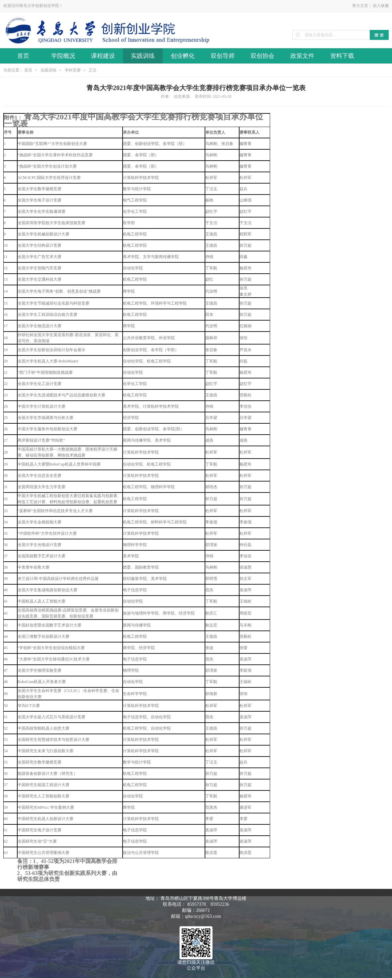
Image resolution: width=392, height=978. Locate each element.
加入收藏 (381, 5)
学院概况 (63, 56)
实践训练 (143, 56)
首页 (23, 56)
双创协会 (262, 56)
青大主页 (360, 5)
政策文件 (302, 56)
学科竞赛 (73, 70)
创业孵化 (183, 56)
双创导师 (223, 56)
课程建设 (103, 56)
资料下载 (342, 56)
